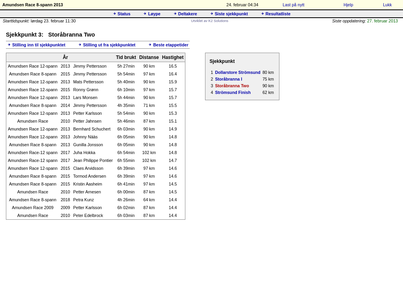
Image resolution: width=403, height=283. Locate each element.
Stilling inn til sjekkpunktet (38, 44)
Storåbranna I (228, 79)
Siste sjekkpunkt (231, 13)
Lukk (387, 4)
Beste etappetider (170, 44)
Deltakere (187, 13)
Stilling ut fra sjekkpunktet (109, 44)
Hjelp (348, 4)
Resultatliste (278, 13)
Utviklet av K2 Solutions (209, 21)
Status (124, 13)
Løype (154, 13)
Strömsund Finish (233, 92)
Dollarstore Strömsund (237, 72)
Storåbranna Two (232, 85)
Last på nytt (293, 4)
